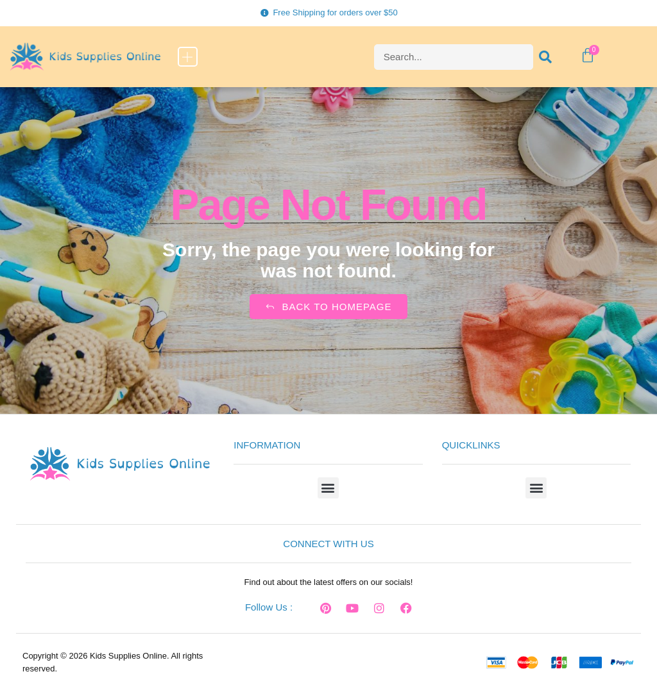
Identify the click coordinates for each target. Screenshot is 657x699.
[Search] (546, 57)
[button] (188, 57)
